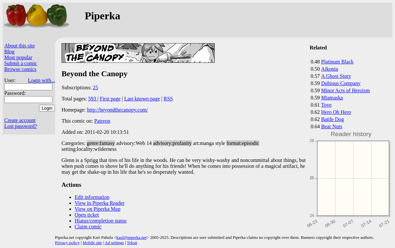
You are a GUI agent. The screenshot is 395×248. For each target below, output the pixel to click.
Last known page (142, 98)
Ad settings (114, 242)
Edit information (92, 197)
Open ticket (87, 215)
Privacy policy (67, 242)
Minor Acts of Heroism (345, 90)
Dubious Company (340, 83)
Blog (9, 51)
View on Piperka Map (97, 209)
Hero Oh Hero (336, 112)
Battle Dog (332, 119)
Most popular (18, 57)
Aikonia (329, 69)
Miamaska (332, 97)
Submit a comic (20, 63)
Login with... (41, 80)
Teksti (132, 242)
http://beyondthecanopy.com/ (117, 110)
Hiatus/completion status (101, 220)
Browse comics (20, 69)
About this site (19, 45)
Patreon (102, 121)
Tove (326, 105)
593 (93, 98)
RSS (168, 98)
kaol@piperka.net (131, 237)
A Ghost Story (336, 76)
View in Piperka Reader (99, 203)
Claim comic (88, 226)
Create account (20, 120)
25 (95, 87)
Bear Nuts (331, 126)
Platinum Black (337, 61)
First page (110, 98)
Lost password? (20, 126)
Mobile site (92, 242)
